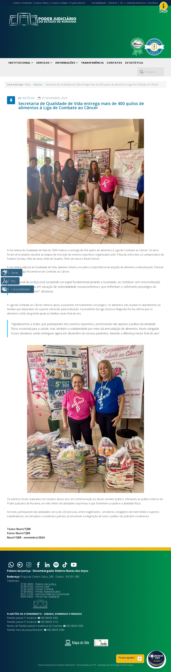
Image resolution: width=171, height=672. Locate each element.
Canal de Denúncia (135, 2)
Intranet (113, 2)
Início (27, 84)
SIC (121, 2)
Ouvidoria (153, 2)
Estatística (134, 62)
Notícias (38, 84)
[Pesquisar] (150, 72)
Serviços (43, 62)
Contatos (114, 62)
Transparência (92, 62)
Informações (65, 62)
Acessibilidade (99, 2)
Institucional (20, 62)
